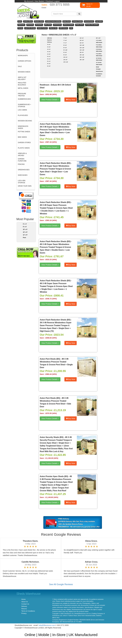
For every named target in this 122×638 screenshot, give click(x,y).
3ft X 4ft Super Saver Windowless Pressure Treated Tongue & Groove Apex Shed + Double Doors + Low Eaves (55, 131)
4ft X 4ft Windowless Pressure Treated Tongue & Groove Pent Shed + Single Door (56, 363)
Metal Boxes (99, 71)
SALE (20, 66)
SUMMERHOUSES (24, 99)
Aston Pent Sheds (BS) (50, 359)
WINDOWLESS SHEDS (23, 127)
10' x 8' (25, 232)
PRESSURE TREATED (22, 95)
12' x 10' (82, 45)
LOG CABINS (22, 110)
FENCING (21, 164)
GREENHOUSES (23, 170)
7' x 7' (65, 42)
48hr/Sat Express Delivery (49, 40)
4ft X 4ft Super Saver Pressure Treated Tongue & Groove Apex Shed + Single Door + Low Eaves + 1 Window (56, 287)
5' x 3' (48, 56)
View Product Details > (50, 100)
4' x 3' (73, 35)
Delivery (24, 606)
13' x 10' (82, 47)
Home (44, 35)
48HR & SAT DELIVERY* (22, 78)
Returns (24, 609)
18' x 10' (82, 59)
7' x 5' (65, 38)
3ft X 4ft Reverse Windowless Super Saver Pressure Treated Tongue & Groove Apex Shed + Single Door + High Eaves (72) (55, 327)
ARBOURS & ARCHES (22, 154)
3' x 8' (48, 47)
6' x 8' (48, 66)
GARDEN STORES (24, 142)
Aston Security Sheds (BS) (51, 437)
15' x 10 (82, 54)
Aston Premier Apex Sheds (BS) (54, 476)
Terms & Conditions (28, 611)
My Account (28, 1)
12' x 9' (82, 42)
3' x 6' (48, 44)
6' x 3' (48, 59)
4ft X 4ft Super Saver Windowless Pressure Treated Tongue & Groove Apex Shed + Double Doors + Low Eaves (55, 248)
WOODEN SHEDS (24, 72)
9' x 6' (65, 52)
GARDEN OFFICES (24, 61)
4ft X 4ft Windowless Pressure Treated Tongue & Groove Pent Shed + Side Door (55, 402)
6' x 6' (48, 63)
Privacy (24, 613)
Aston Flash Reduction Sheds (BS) (55, 124)
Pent (24, 237)
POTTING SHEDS (24, 132)
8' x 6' (25, 226)
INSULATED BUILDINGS (22, 84)
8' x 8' (65, 47)
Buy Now (70, 100)
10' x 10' (66, 62)
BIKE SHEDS (22, 137)
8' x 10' (65, 50)
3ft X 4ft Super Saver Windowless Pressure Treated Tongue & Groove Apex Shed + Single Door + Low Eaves (55, 170)
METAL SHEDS (23, 88)
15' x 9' (82, 52)
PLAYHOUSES (23, 115)
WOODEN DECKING (25, 121)
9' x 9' (65, 54)
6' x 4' (25, 224)
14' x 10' (82, 50)
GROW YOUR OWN (24, 186)
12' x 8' (25, 235)
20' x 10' (98, 38)
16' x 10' (82, 57)
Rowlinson (44, 85)
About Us (24, 602)
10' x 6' (25, 229)
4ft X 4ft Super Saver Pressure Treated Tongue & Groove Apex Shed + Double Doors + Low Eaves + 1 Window (56, 209)
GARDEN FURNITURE (22, 160)
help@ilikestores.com (47, 625)
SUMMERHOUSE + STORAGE (24, 105)
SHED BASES (22, 175)
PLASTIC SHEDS (24, 148)
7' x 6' (65, 40)
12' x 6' (82, 38)
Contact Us (25, 604)
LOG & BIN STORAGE (21, 182)
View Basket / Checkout (44, 1)
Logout (57, 1)
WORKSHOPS (23, 55)
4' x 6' (48, 51)
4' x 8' (48, 54)
